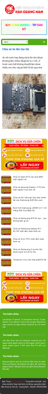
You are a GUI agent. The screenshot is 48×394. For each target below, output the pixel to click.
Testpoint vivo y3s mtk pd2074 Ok (29, 260)
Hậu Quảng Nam (17, 381)
